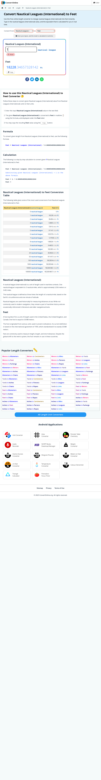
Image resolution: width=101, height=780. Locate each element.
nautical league (47, 50)
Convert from (9, 31)
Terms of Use (59, 488)
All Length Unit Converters (50, 415)
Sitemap (40, 488)
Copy (10, 72)
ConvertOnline (9, 3)
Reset (10, 54)
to (10, 357)
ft (41, 67)
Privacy (48, 488)
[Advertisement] (84, 57)
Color (96, 3)
